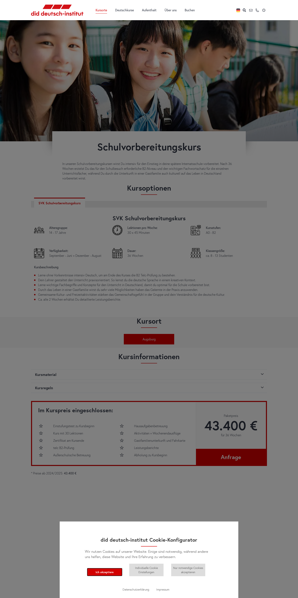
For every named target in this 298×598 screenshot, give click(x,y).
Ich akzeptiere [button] (105, 572)
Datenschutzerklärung (136, 589)
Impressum (162, 589)
